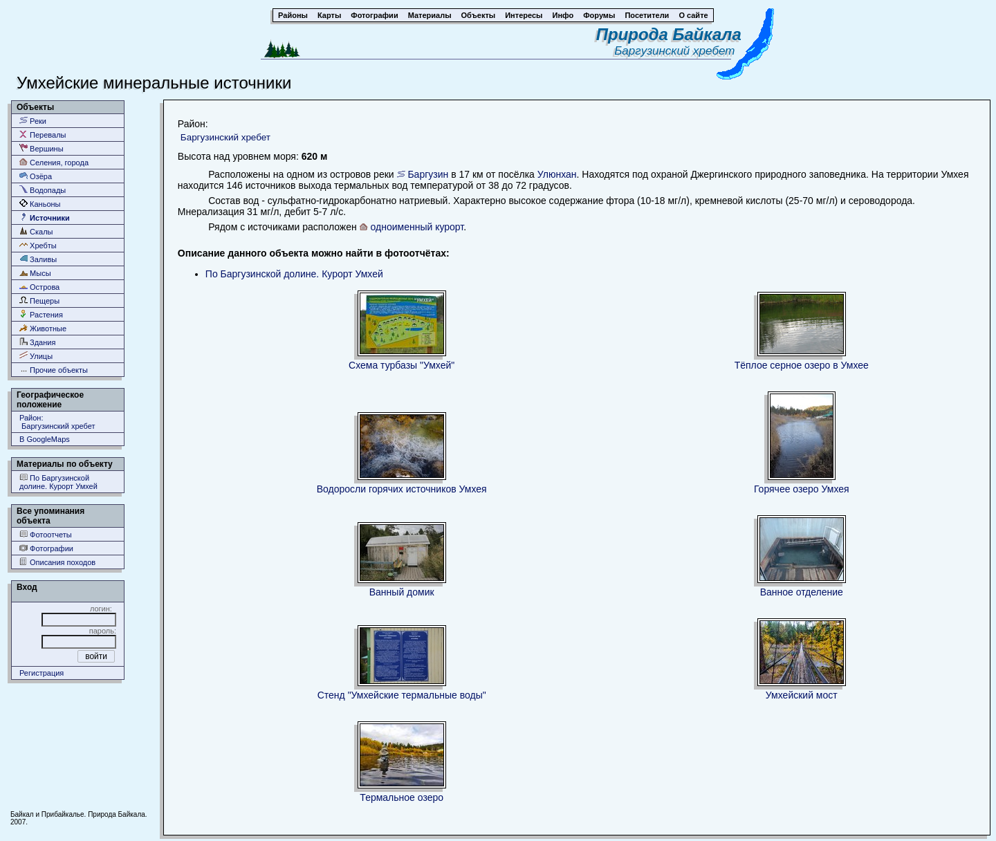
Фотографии (46, 548)
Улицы (36, 355)
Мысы (35, 272)
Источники (44, 217)
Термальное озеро (401, 797)
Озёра (35, 176)
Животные (42, 328)
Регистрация (41, 673)
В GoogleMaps (44, 439)
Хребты (38, 245)
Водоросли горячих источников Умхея (402, 489)
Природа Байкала (668, 34)
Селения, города (54, 162)
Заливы (38, 259)
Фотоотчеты (45, 534)
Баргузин (427, 174)
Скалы (36, 231)
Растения (41, 314)
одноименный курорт (417, 226)
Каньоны (40, 203)
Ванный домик (401, 592)
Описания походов (57, 561)
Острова (39, 286)
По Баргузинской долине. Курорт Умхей (58, 481)
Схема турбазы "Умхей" (401, 365)
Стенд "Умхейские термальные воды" (401, 695)
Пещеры (39, 300)
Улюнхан (557, 174)
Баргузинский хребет (677, 50)
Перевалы (42, 134)
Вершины (41, 148)
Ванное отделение (801, 592)
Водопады (42, 189)
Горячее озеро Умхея (801, 489)
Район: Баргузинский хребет (57, 422)
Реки (32, 120)
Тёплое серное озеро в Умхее (802, 365)
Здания (37, 342)
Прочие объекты (53, 369)
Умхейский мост (802, 695)
